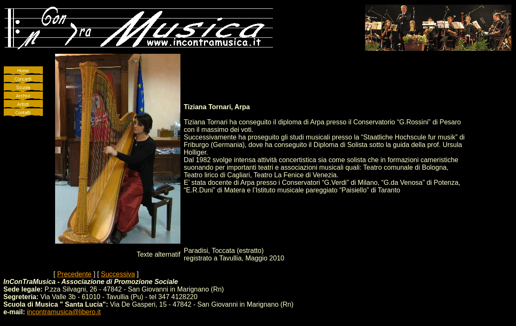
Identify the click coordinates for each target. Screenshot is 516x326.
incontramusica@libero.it (64, 311)
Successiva (118, 274)
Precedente (74, 274)
